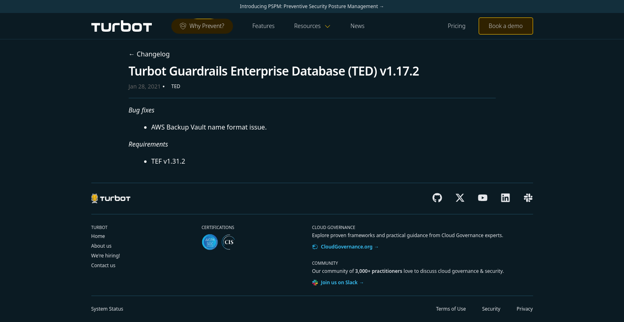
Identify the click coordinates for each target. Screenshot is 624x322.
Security (491, 308)
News (357, 26)
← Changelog (149, 54)
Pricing (457, 26)
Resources (312, 26)
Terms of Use (451, 308)
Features (264, 26)
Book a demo (506, 26)
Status (107, 308)
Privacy (524, 308)
